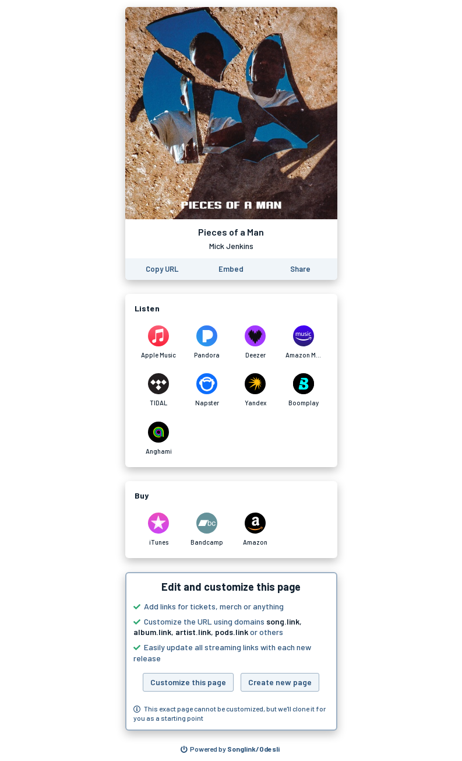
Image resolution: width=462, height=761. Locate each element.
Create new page (280, 682)
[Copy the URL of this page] (162, 269)
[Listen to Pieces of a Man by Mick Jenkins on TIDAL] (159, 390)
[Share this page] (300, 269)
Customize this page (188, 682)
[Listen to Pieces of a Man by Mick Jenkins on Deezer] (255, 342)
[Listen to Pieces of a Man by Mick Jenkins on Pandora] (207, 342)
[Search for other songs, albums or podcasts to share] (230, 749)
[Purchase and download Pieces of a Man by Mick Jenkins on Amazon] (255, 529)
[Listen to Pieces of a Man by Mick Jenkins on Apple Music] (159, 342)
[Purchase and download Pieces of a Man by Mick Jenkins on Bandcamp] (207, 529)
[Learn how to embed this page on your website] (231, 269)
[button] (231, 651)
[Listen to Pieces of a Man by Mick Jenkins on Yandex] (255, 390)
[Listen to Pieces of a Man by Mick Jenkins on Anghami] (159, 438)
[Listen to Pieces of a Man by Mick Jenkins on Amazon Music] (304, 342)
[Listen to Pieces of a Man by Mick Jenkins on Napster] (207, 390)
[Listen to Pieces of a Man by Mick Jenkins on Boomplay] (304, 390)
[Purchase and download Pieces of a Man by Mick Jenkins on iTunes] (159, 529)
